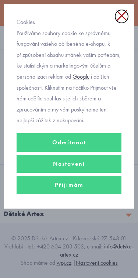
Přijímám (69, 185)
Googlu (80, 76)
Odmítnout (69, 142)
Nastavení (69, 164)
